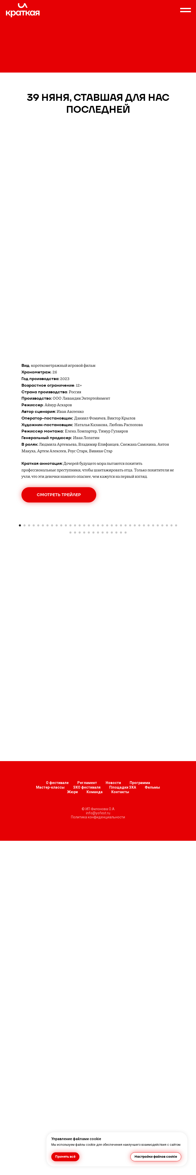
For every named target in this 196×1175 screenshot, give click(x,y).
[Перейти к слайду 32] (162, 623)
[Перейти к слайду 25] (130, 623)
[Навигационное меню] (185, 10)
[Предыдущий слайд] (10, 567)
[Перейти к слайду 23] (121, 623)
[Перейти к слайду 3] (29, 623)
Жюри (72, 1126)
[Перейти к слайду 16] (89, 623)
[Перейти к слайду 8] (52, 623)
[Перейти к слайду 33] (167, 623)
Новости (113, 1117)
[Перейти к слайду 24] (126, 623)
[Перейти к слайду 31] (158, 623)
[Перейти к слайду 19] (103, 623)
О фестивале (57, 1117)
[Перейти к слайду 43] (103, 630)
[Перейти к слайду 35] (176, 623)
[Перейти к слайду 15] (84, 623)
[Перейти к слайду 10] (61, 623)
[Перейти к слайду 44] (107, 630)
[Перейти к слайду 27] (139, 623)
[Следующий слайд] (186, 567)
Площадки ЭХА (122, 1122)
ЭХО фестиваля (87, 1122)
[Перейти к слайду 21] (112, 623)
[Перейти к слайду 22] (116, 623)
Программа (140, 1117)
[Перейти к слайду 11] (66, 623)
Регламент (87, 1117)
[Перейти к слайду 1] (20, 623)
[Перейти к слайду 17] (93, 623)
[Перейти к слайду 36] (70, 630)
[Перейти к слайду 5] (38, 623)
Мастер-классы (50, 1122)
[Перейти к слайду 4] (34, 623)
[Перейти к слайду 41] (93, 630)
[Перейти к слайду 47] (121, 630)
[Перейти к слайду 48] (126, 630)
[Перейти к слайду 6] (43, 623)
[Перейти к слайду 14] (80, 623)
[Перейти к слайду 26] (135, 623)
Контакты (120, 1126)
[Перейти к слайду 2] (24, 623)
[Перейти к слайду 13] (75, 623)
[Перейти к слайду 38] (80, 630)
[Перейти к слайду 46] (116, 630)
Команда (95, 1126)
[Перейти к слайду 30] (153, 623)
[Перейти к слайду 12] (70, 623)
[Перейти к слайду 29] (149, 623)
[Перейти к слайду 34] (171, 623)
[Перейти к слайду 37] (75, 630)
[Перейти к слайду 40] (89, 630)
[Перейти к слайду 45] (112, 630)
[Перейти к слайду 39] (84, 630)
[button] (58, 494)
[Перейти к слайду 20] (107, 623)
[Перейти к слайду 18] (98, 623)
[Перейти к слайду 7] (47, 623)
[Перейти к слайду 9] (57, 623)
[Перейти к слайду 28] (144, 623)
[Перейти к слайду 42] (98, 630)
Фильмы (152, 1122)
